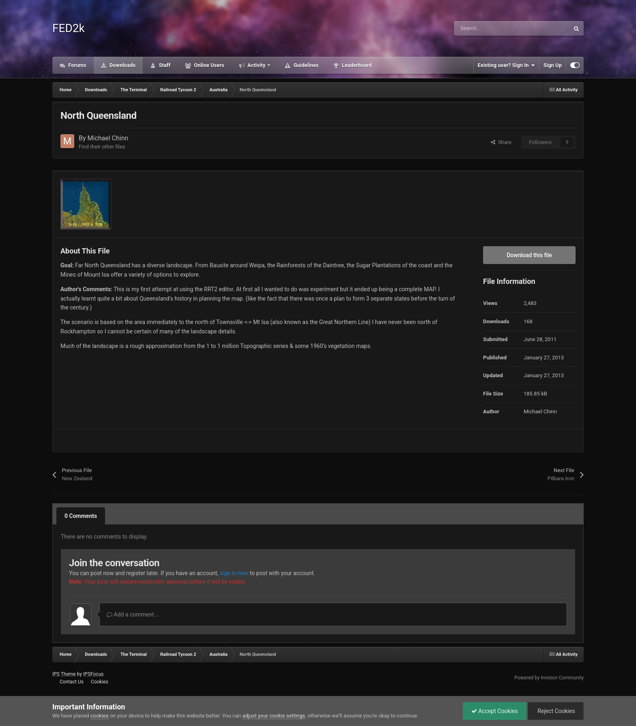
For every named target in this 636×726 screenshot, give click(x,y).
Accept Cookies (494, 711)
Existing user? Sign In (506, 65)
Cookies (99, 682)
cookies (99, 716)
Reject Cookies (555, 711)
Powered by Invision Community (549, 678)
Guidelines (305, 65)
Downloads (122, 65)
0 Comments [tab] (80, 516)
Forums (76, 65)
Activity (256, 65)
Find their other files (102, 147)
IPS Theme (64, 674)
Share (501, 142)
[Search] (494, 28)
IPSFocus (93, 674)
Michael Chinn (108, 138)
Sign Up (553, 65)
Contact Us (72, 682)
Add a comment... (133, 614)
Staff (163, 65)
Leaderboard (356, 65)
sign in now (234, 573)
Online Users (208, 65)
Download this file (529, 255)
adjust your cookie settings (273, 716)
